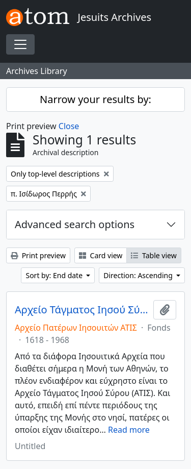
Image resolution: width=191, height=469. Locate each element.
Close (69, 126)
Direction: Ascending (138, 275)
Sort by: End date (54, 275)
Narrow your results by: (95, 99)
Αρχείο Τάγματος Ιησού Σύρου (82, 310)
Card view (100, 255)
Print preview (38, 255)
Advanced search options (74, 224)
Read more (129, 429)
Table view (153, 255)
